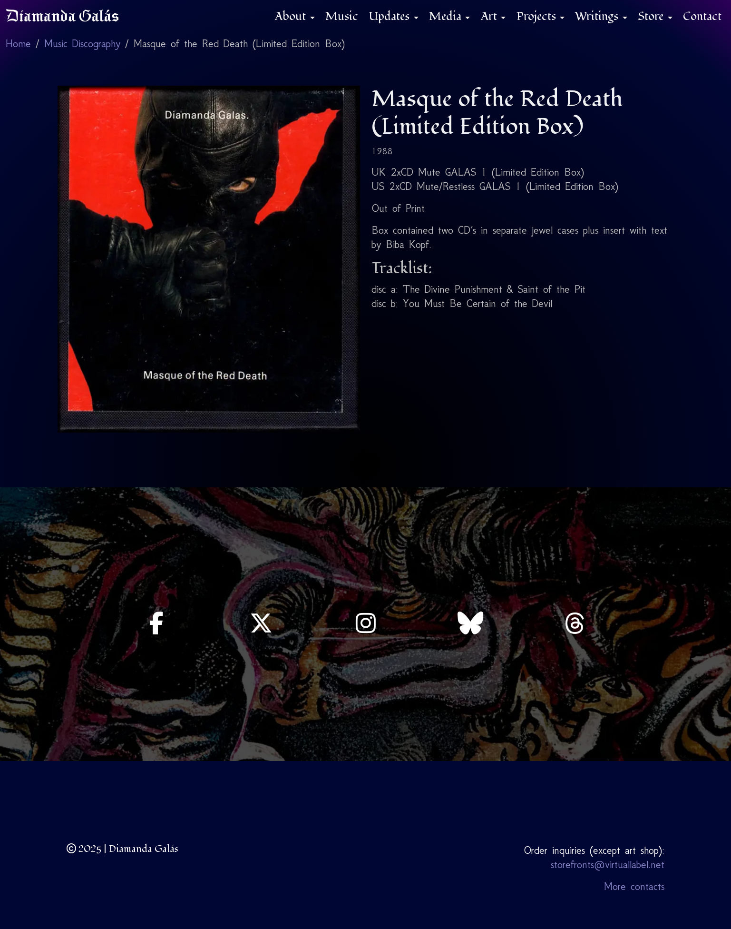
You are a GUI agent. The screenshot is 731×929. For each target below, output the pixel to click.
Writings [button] (598, 16)
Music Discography (82, 43)
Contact (702, 16)
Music (341, 16)
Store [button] (652, 16)
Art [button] (490, 16)
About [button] (292, 16)
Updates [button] (390, 16)
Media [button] (446, 16)
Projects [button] (538, 16)
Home (18, 43)
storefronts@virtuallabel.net (607, 864)
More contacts (634, 886)
